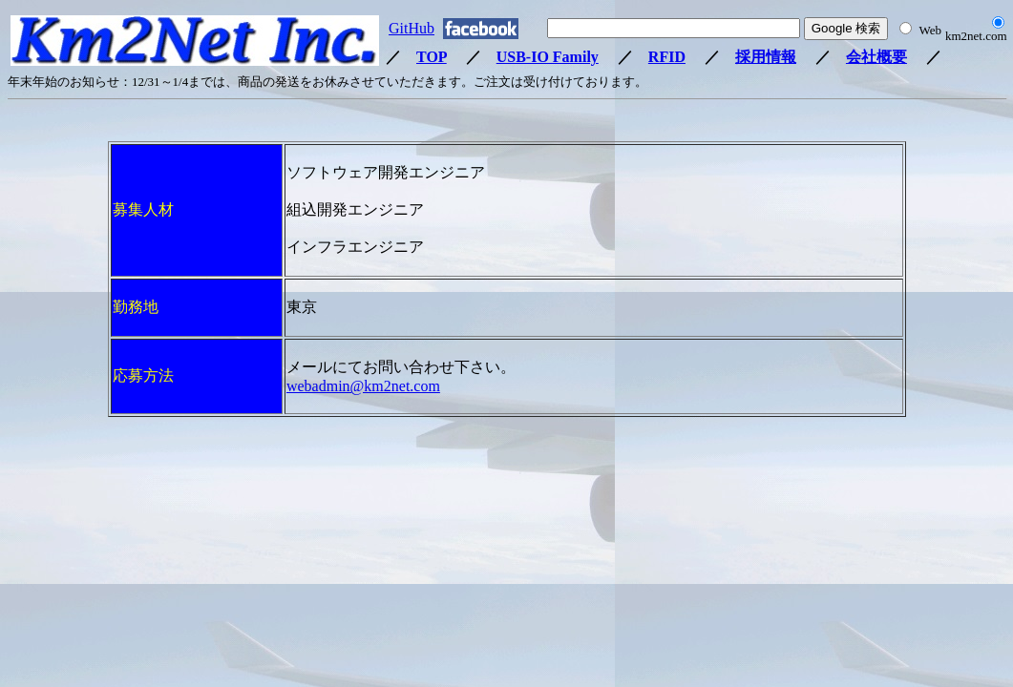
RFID (667, 57)
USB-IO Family (547, 57)
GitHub (411, 28)
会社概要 (876, 57)
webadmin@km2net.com (363, 386)
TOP (431, 57)
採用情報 (765, 57)
